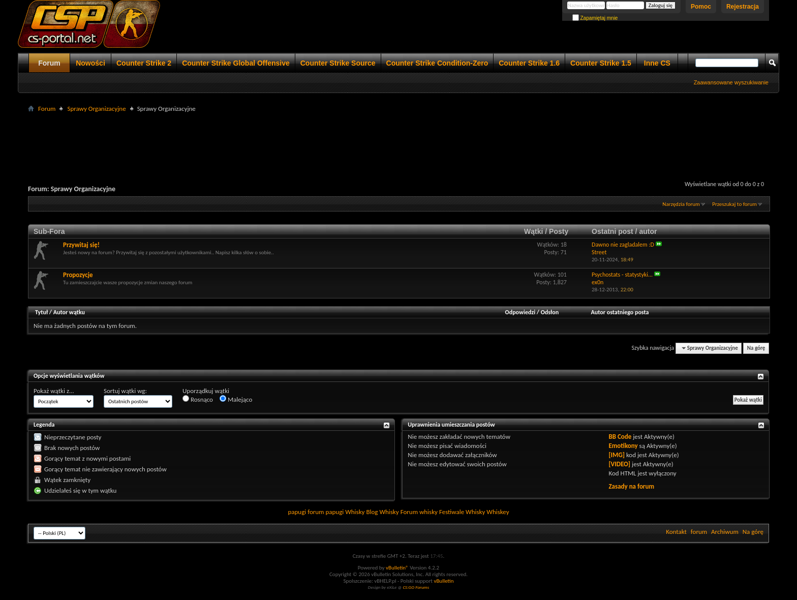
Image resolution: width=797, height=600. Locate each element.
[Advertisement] (398, 138)
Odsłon (550, 312)
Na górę (756, 348)
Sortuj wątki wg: (125, 391)
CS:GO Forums (416, 587)
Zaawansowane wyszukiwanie (731, 82)
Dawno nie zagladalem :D (623, 244)
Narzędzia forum (681, 204)
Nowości (90, 63)
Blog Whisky (382, 512)
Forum (49, 63)
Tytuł (41, 312)
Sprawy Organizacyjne (96, 108)
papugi (297, 512)
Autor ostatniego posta (620, 312)
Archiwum (725, 531)
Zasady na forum (631, 486)
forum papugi (326, 512)
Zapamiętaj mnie (595, 18)
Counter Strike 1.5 (600, 63)
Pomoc (701, 6)
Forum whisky (419, 512)
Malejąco (236, 399)
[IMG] (616, 455)
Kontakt (676, 531)
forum (699, 531)
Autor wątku (69, 312)
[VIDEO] (619, 464)
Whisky (354, 512)
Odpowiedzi (520, 312)
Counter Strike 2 (143, 63)
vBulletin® (397, 567)
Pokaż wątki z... (54, 391)
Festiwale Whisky (462, 512)
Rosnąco (197, 399)
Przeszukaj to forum (734, 204)
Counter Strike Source (338, 63)
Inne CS (657, 63)
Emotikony (622, 445)
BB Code (619, 436)
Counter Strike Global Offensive (236, 63)
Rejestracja (742, 6)
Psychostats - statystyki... (622, 274)
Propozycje (78, 275)
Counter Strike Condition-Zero (437, 63)
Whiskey (497, 512)
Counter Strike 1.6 (529, 63)
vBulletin (443, 581)
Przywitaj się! (81, 245)
